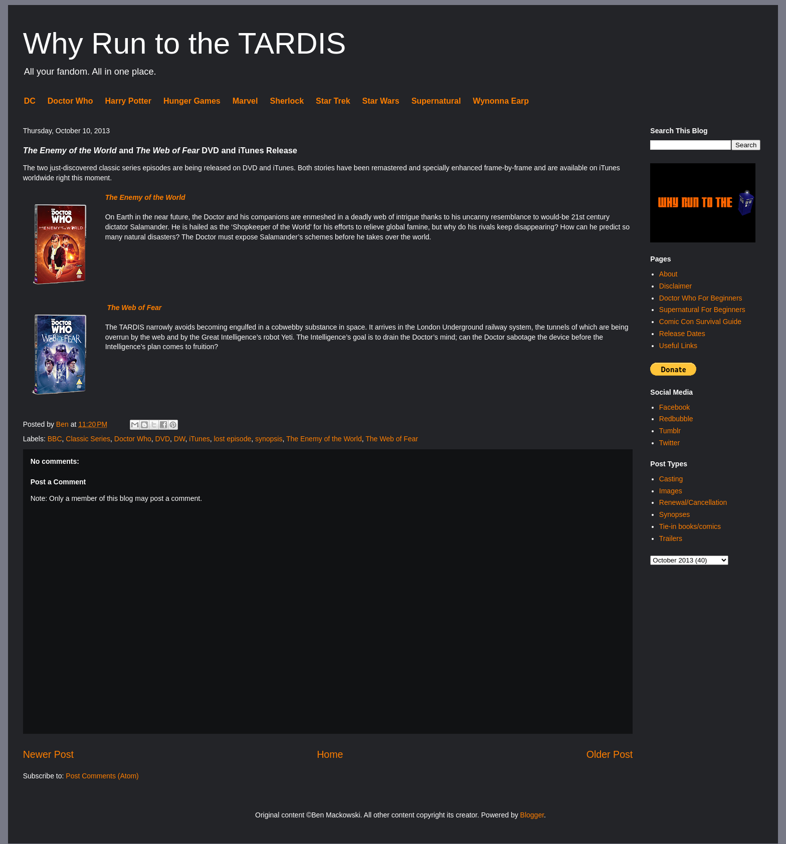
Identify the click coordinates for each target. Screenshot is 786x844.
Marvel (245, 101)
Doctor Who (70, 101)
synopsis (268, 439)
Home (330, 754)
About (668, 274)
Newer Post (48, 754)
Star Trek (333, 101)
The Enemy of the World (324, 439)
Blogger (532, 815)
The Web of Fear (391, 439)
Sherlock (287, 101)
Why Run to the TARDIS (184, 43)
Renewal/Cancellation (693, 502)
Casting (671, 479)
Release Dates (682, 334)
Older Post (609, 754)
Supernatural (436, 101)
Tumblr (670, 431)
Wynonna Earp (501, 101)
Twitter (669, 443)
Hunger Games (192, 101)
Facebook (674, 407)
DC (30, 101)
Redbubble (676, 419)
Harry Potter (128, 101)
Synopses (674, 514)
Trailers (670, 538)
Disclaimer (675, 286)
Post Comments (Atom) (102, 776)
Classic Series (88, 439)
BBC (55, 439)
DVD (162, 439)
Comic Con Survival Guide (700, 322)
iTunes (199, 439)
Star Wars (381, 101)
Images (670, 491)
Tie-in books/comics (690, 526)
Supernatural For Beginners (702, 310)
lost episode (232, 439)
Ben (63, 424)
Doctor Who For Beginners (700, 298)
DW (179, 439)
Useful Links (678, 346)
